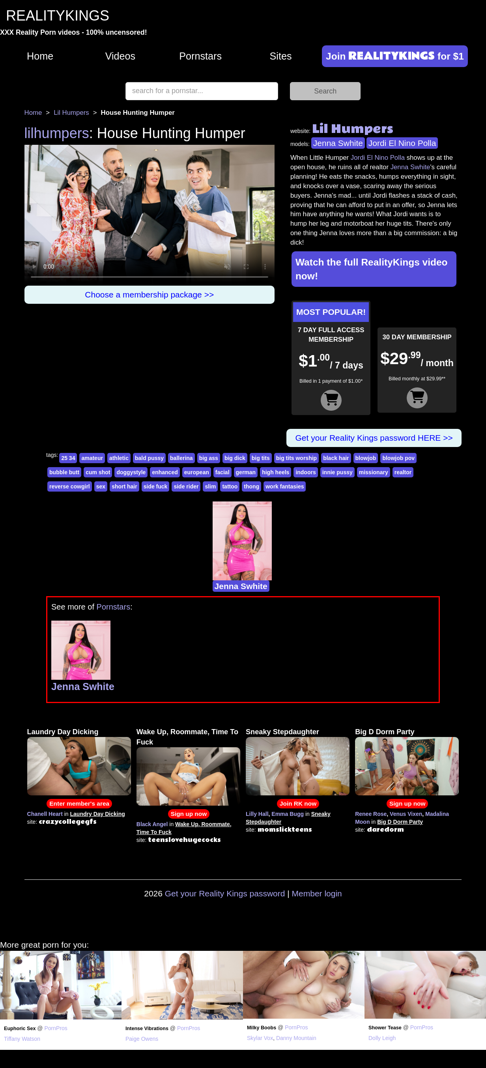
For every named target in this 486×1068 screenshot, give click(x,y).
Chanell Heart (45, 814)
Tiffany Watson (22, 1039)
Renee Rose (371, 814)
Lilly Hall (257, 814)
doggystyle (131, 472)
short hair (124, 486)
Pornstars (200, 56)
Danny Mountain (296, 1038)
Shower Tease (385, 1028)
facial (222, 472)
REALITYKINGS (57, 15)
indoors (305, 472)
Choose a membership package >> (149, 294)
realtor (403, 472)
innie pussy (337, 472)
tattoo (229, 486)
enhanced (165, 472)
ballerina (181, 458)
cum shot (98, 472)
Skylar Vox (260, 1038)
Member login (317, 893)
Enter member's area (79, 803)
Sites (280, 56)
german (246, 472)
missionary (373, 472)
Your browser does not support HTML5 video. (149, 215)
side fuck (156, 486)
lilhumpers (56, 133)
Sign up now (189, 813)
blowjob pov (398, 458)
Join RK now (298, 803)
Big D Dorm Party (385, 732)
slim (210, 486)
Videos (120, 56)
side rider (186, 486)
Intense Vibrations (146, 1028)
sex (100, 486)
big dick (234, 458)
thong (251, 486)
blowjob (365, 458)
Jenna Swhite (338, 143)
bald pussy (149, 458)
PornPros (55, 1028)
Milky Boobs (261, 1028)
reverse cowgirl (69, 486)
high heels (275, 472)
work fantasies (284, 486)
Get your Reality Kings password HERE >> (374, 437)
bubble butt (64, 472)
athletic (119, 458)
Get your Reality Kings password (225, 893)
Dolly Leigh (382, 1038)
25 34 (68, 458)
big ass (208, 458)
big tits (261, 458)
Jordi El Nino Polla (402, 143)
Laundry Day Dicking (63, 732)
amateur (92, 458)
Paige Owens (141, 1039)
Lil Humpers (71, 112)
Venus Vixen (406, 814)
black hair (336, 458)
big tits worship (296, 458)
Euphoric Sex (20, 1028)
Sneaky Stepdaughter (282, 732)
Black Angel (152, 824)
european (196, 472)
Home (40, 56)
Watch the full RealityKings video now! (371, 269)
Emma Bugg (287, 814)
